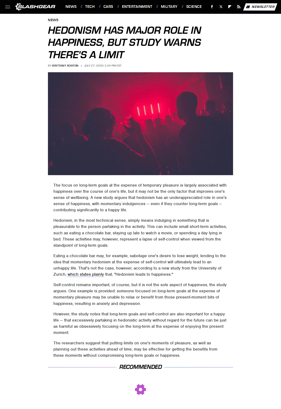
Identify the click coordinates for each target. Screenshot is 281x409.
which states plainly (86, 274)
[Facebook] (212, 6)
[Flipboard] (229, 6)
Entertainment (137, 7)
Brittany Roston (65, 65)
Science (194, 7)
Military (169, 7)
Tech (90, 7)
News (71, 7)
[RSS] (238, 6)
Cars (108, 7)
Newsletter (260, 7)
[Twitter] (220, 6)
